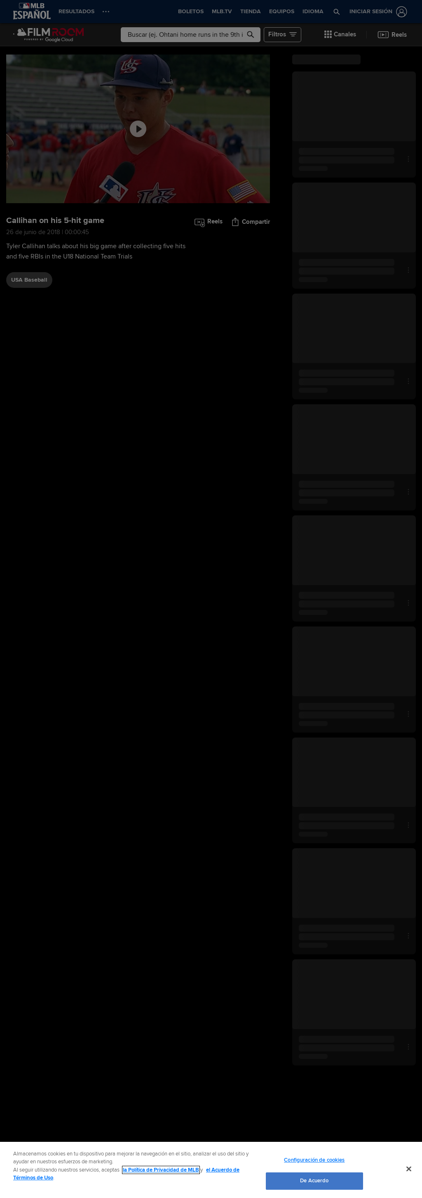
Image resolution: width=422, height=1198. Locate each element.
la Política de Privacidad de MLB (161, 1170)
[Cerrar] (409, 1169)
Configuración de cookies (314, 1160)
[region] (211, 1170)
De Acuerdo (314, 1180)
